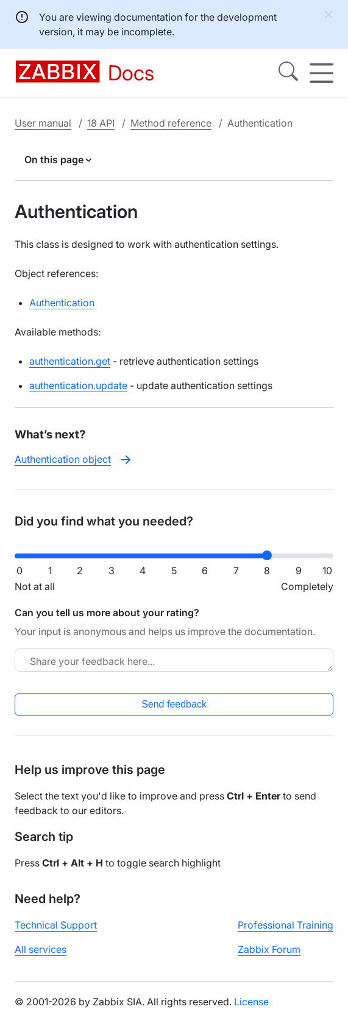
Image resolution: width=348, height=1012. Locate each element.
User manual (43, 123)
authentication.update (78, 385)
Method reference (170, 123)
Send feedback (174, 704)
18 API (101, 123)
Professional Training (285, 925)
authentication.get (69, 361)
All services (40, 949)
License (251, 1002)
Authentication (61, 303)
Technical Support (56, 925)
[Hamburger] (321, 73)
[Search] (288, 73)
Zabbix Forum (269, 949)
